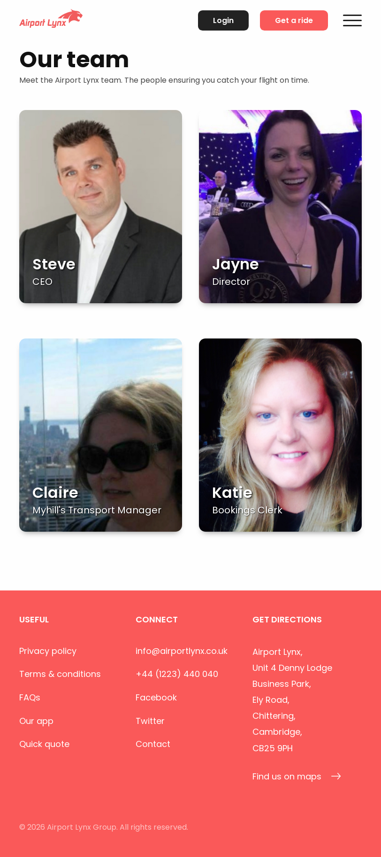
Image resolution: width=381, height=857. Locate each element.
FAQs (29, 697)
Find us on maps (296, 776)
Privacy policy (47, 651)
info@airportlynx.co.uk (182, 651)
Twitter (150, 721)
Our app (36, 721)
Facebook (156, 697)
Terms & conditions (60, 674)
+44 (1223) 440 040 (177, 674)
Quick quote (44, 744)
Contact (153, 744)
